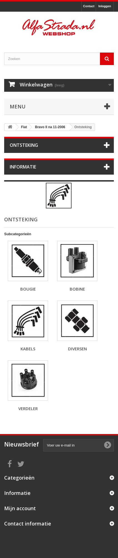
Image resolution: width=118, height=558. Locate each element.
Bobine (77, 289)
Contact (88, 6)
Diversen (77, 348)
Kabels (28, 348)
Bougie (28, 289)
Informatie (23, 167)
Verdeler (28, 408)
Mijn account (20, 508)
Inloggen (104, 6)
